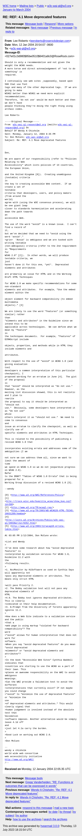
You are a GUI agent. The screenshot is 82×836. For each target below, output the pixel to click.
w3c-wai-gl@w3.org (59, 5)
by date (53, 811)
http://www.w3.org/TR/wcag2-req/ (32, 507)
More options (66, 23)
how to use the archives (27, 819)
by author (22, 815)
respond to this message (37, 807)
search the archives (55, 819)
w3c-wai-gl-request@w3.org (29, 124)
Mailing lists (26, 5)
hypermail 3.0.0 (49, 826)
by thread (65, 811)
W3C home (9, 5)
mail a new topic (64, 807)
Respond (50, 23)
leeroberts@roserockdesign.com (50, 40)
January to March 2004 (17, 9)
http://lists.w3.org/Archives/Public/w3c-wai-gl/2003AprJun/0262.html (35, 522)
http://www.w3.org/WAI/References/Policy (37, 495)
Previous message (61, 27)
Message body (34, 23)
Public (40, 5)
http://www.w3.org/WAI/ (19, 759)
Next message (39, 27)
